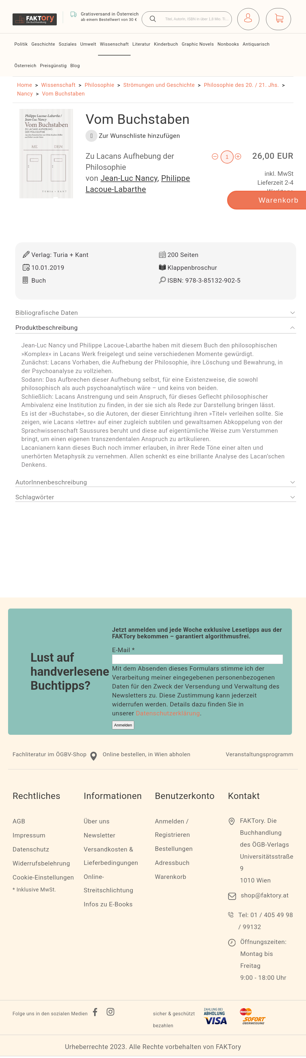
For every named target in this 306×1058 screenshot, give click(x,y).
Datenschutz (31, 851)
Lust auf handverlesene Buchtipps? (69, 673)
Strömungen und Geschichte (159, 85)
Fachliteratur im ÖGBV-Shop (50, 756)
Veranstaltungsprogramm (259, 756)
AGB (19, 823)
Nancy (25, 93)
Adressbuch (172, 864)
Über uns (97, 823)
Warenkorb (170, 878)
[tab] (155, 314)
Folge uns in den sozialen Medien (50, 1015)
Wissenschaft (58, 85)
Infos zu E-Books (108, 906)
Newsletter (99, 837)
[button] (132, 136)
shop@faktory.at (265, 897)
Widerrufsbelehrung (41, 865)
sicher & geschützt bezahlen (174, 1021)
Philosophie (99, 85)
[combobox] (187, 19)
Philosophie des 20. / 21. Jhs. (241, 85)
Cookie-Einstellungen (43, 879)
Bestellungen (174, 850)
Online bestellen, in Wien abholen (146, 756)
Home (24, 85)
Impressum (29, 837)
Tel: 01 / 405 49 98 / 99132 (265, 922)
